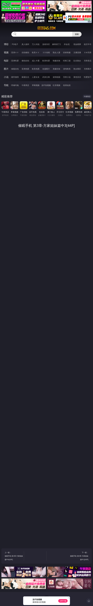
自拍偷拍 (25, 52)
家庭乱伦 (25, 77)
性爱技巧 (87, 77)
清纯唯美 (67, 69)
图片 (6, 68)
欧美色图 (35, 69)
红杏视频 (56, 85)
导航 (6, 85)
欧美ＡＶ (35, 52)
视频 (6, 52)
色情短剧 (67, 85)
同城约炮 (15, 85)
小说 (6, 77)
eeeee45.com (46, 28)
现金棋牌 (77, 44)
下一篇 (79, 556)
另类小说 (67, 77)
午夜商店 (25, 85)
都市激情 (15, 77)
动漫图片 (46, 69)
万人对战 (35, 44)
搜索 (77, 34)
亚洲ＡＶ (15, 52)
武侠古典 (46, 77)
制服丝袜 (56, 60)
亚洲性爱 (15, 60)
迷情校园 (56, 77)
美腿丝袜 (56, 69)
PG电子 (15, 44)
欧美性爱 (46, 60)
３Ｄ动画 (46, 52)
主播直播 (77, 52)
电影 (6, 60)
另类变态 (87, 60)
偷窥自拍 (15, 69)
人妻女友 (35, 77)
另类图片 (87, 69)
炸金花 (67, 44)
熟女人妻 (56, 52)
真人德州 (25, 44)
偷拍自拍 (25, 60)
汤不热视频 (46, 85)
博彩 (6, 44)
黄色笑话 (77, 77)
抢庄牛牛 (87, 44)
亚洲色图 (25, 69)
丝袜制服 (67, 52)
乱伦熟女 (77, 60)
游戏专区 (46, 44)
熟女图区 (77, 69)
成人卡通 (35, 60)
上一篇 (14, 556)
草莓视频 (35, 85)
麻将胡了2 (56, 44)
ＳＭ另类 (87, 52)
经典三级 (67, 60)
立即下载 (63, 601)
